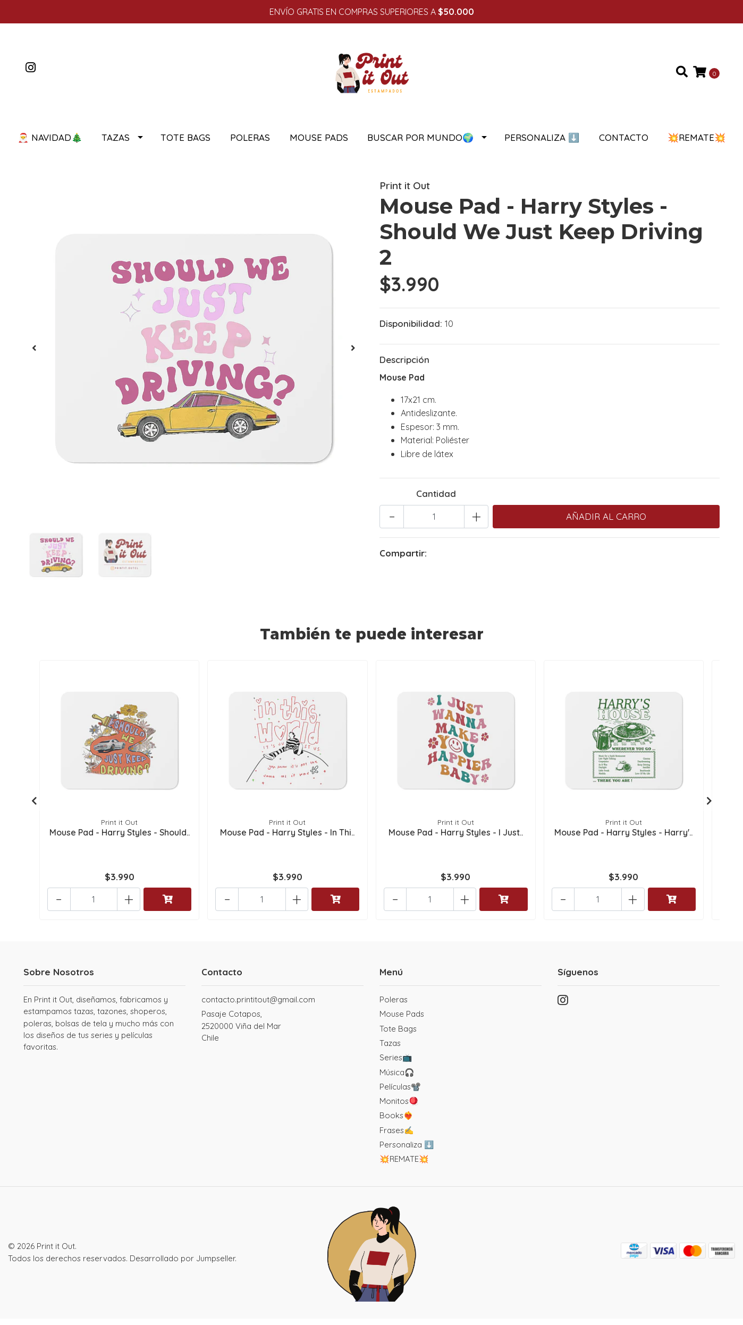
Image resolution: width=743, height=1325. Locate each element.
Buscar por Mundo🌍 (420, 143)
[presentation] (34, 354)
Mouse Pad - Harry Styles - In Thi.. (287, 837)
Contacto (623, 143)
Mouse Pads (319, 143)
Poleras (250, 143)
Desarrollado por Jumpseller (182, 1265)
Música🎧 (397, 1079)
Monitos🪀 (399, 1107)
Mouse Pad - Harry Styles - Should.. (119, 837)
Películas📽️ (400, 1093)
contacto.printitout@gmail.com (258, 1006)
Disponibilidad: (410, 329)
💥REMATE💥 (696, 143)
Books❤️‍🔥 (396, 1122)
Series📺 (395, 1064)
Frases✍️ (396, 1137)
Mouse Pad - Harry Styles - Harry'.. (623, 837)
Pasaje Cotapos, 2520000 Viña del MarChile (241, 1032)
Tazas (116, 143)
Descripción (404, 366)
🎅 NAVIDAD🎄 (50, 143)
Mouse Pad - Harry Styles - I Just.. (456, 837)
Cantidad (436, 499)
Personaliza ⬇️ (541, 143)
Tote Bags (185, 143)
